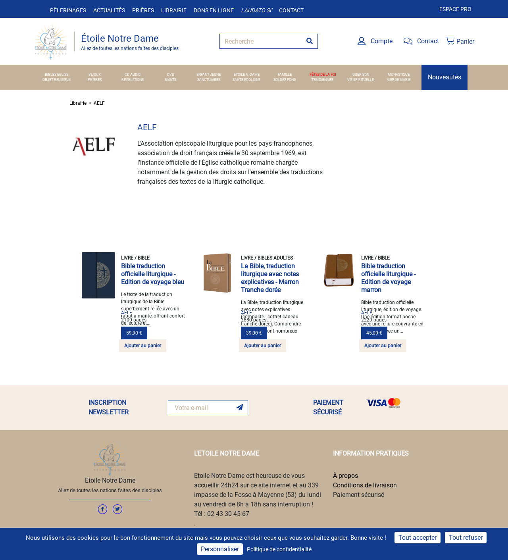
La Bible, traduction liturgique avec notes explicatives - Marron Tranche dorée (270, 278)
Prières (143, 10)
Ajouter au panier (142, 345)
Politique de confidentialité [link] (279, 549)
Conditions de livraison (365, 485)
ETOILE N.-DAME (247, 75)
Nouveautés (444, 77)
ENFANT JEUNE (208, 75)
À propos (345, 475)
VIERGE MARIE (398, 80)
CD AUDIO (132, 75)
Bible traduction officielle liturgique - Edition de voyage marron (388, 278)
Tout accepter (417, 537)
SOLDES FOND (284, 80)
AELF (99, 103)
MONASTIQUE (399, 75)
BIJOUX (95, 75)
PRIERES (95, 80)
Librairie (174, 10)
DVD (170, 75)
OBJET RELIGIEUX (56, 80)
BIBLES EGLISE (56, 75)
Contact (291, 10)
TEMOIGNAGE (322, 80)
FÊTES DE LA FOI (323, 75)
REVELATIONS (132, 80)
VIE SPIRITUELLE (360, 80)
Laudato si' (256, 10)
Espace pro (455, 9)
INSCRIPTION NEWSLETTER (109, 407)
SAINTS (170, 80)
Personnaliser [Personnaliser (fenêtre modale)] (220, 549)
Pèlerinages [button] (68, 10)
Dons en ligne (214, 10)
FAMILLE (285, 75)
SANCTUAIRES (208, 80)
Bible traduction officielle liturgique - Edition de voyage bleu (152, 274)
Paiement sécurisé (358, 494)
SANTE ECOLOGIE (246, 80)
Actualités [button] (109, 10)
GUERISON (360, 75)
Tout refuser (466, 537)
